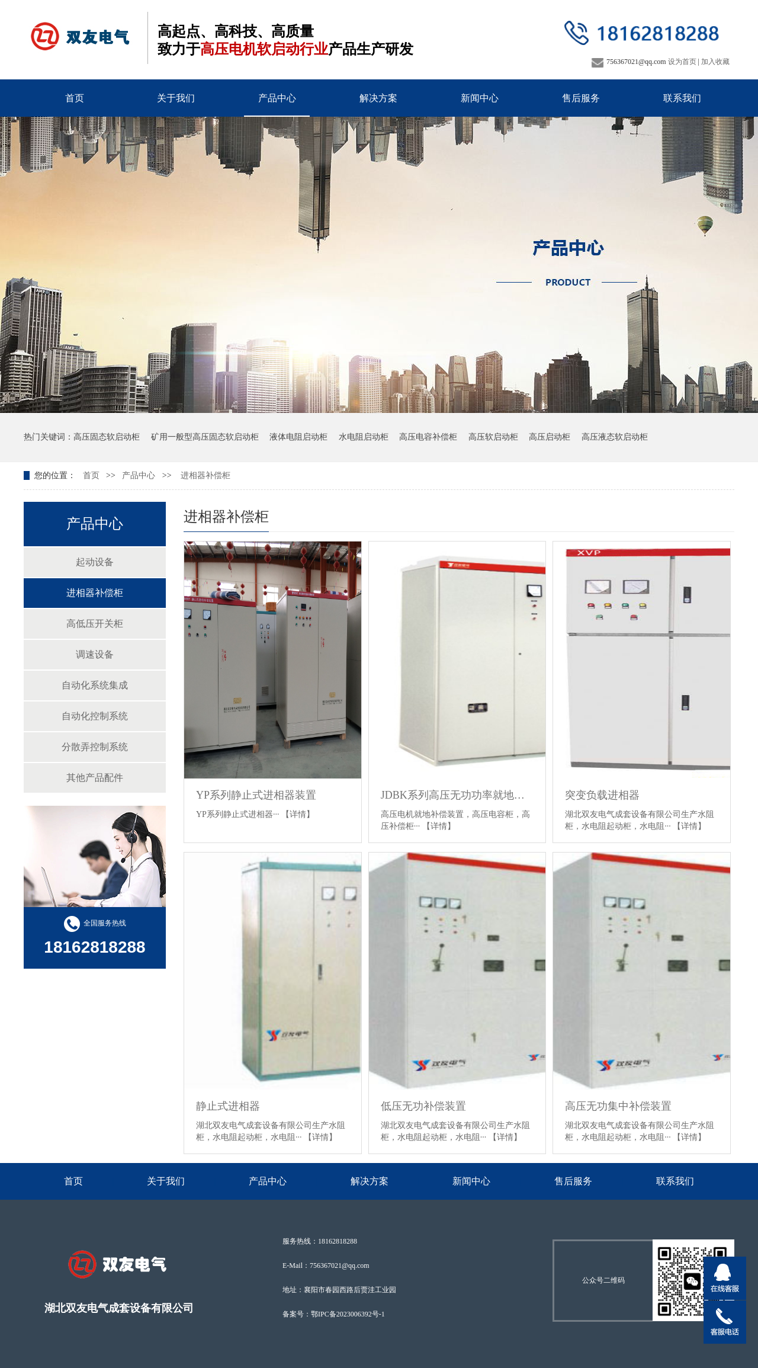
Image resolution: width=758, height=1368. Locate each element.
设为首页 (682, 61)
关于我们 (176, 98)
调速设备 (95, 654)
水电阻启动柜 (363, 436)
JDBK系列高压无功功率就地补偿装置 (457, 795)
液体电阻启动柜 (298, 436)
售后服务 (581, 98)
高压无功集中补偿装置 (618, 1106)
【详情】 (297, 814)
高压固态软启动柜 (106, 436)
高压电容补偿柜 (428, 436)
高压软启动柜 (493, 436)
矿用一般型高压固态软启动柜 (205, 436)
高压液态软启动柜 (615, 436)
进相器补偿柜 (205, 475)
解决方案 (378, 98)
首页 (74, 98)
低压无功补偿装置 (423, 1106)
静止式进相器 (228, 1106)
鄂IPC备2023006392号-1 (348, 1314)
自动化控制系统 (95, 716)
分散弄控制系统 (95, 747)
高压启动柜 (549, 436)
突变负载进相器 (602, 795)
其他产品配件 (94, 778)
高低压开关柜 (94, 624)
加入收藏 (715, 61)
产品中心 (277, 98)
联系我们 (682, 98)
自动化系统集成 (95, 685)
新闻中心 (480, 98)
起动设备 (95, 562)
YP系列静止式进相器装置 (256, 795)
